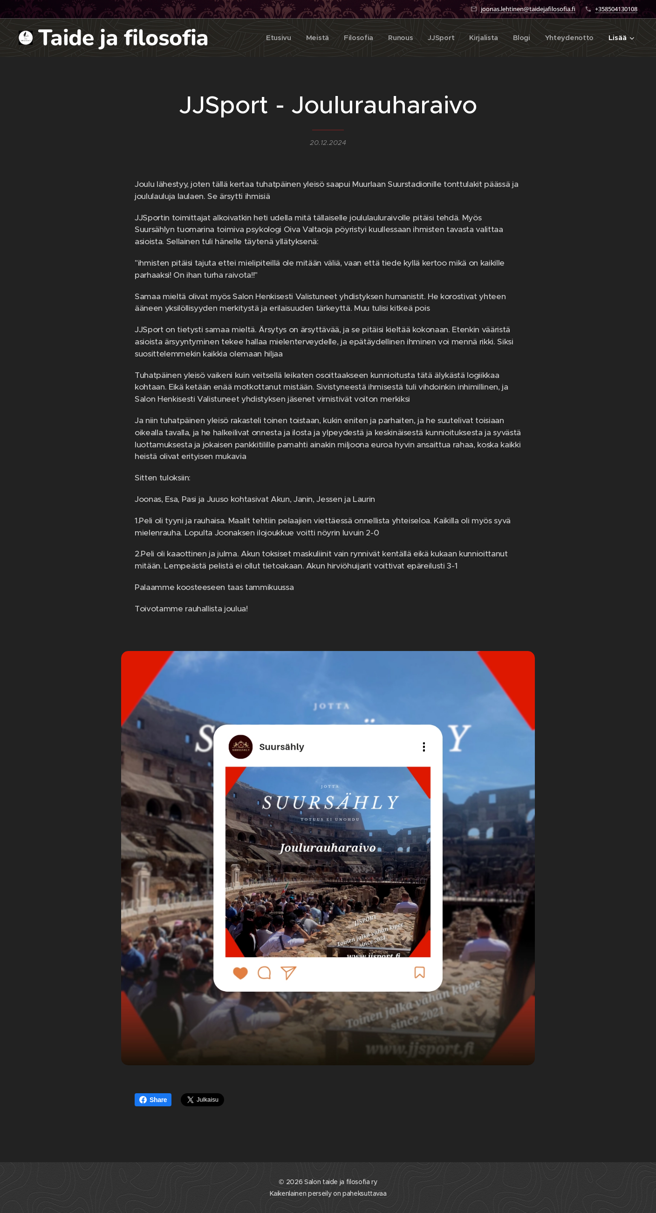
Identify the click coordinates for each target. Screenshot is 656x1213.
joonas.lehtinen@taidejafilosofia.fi (528, 9)
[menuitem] (273, 37)
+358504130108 (616, 9)
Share (153, 1099)
